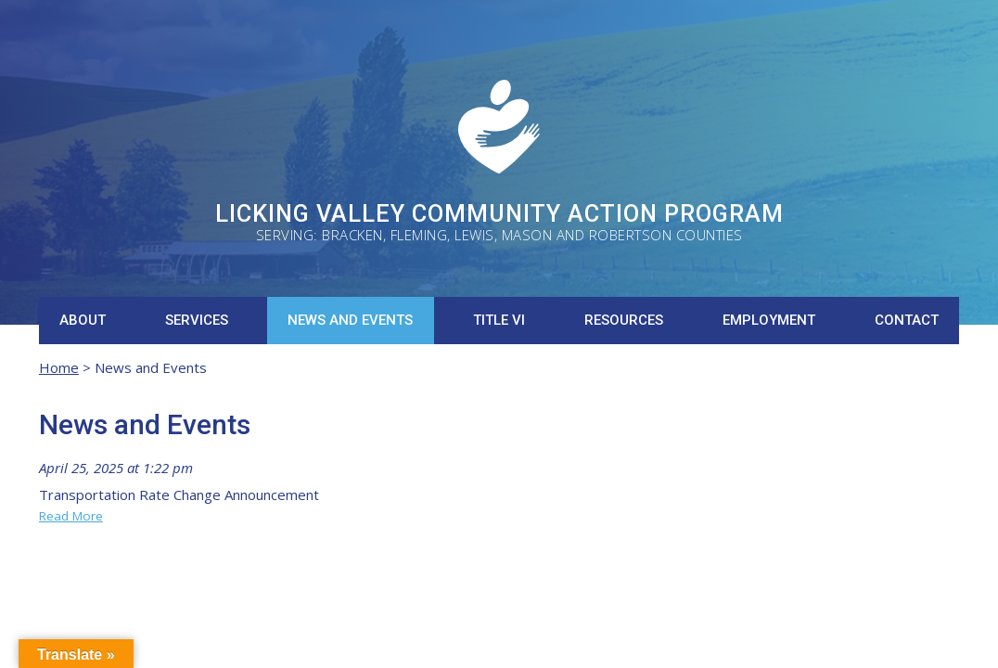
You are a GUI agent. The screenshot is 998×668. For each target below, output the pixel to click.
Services (196, 320)
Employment (769, 320)
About (82, 320)
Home (59, 367)
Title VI (499, 320)
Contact (907, 320)
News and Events (350, 320)
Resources (623, 320)
